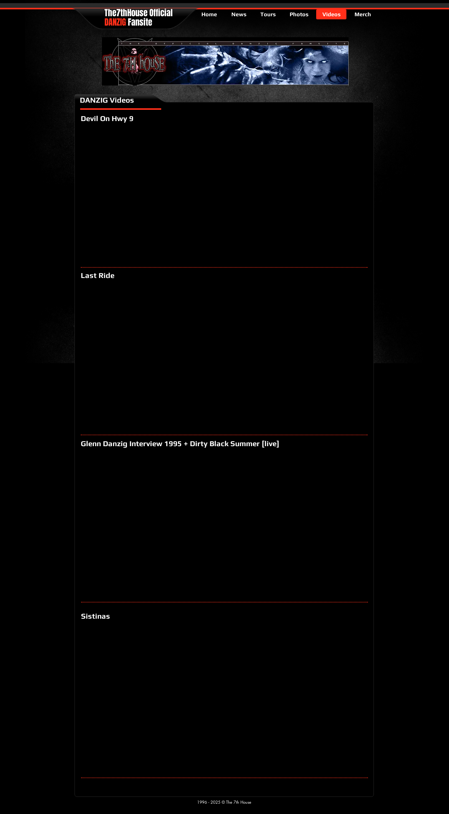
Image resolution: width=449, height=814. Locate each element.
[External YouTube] (224, 194)
